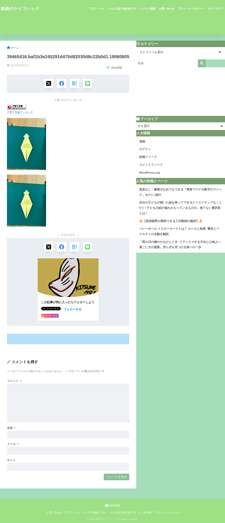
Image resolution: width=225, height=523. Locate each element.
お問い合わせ (167, 8)
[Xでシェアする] (48, 83)
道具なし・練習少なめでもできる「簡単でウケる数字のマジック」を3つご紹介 (180, 192)
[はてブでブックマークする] (74, 83)
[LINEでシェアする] (87, 83)
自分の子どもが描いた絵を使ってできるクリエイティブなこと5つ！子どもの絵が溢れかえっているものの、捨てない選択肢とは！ (180, 208)
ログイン (145, 149)
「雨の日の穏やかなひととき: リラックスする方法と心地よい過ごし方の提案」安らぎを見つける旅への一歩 (180, 244)
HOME (112, 506)
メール (13, 444)
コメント (15, 381)
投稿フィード (148, 157)
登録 (142, 141)
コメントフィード (151, 164)
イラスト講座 (148, 8)
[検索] (202, 63)
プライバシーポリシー (191, 8)
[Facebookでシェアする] (61, 83)
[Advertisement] (180, 91)
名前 (12, 428)
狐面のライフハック (20, 8)
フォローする (72, 309)
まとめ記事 (144, 513)
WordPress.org (149, 172)
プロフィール (96, 8)
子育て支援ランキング (20, 112)
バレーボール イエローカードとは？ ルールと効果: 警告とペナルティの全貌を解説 (179, 231)
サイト (11, 460)
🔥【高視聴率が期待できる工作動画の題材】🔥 (171, 221)
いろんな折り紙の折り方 (122, 8)
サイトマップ (215, 8)
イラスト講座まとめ (93, 513)
